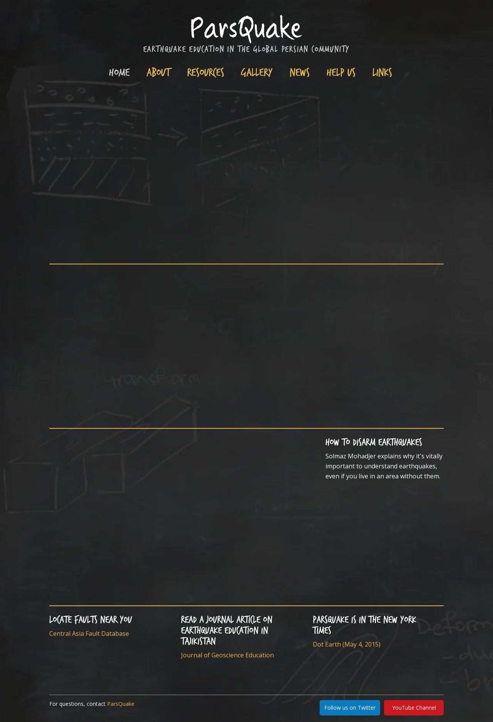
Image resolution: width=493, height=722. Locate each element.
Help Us (341, 71)
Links (382, 71)
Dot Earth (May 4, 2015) (347, 644)
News (300, 71)
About (158, 71)
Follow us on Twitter (350, 707)
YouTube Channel (414, 707)
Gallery (257, 71)
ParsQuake (120, 703)
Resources (205, 71)
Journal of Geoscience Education (227, 655)
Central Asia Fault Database (89, 633)
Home (119, 71)
